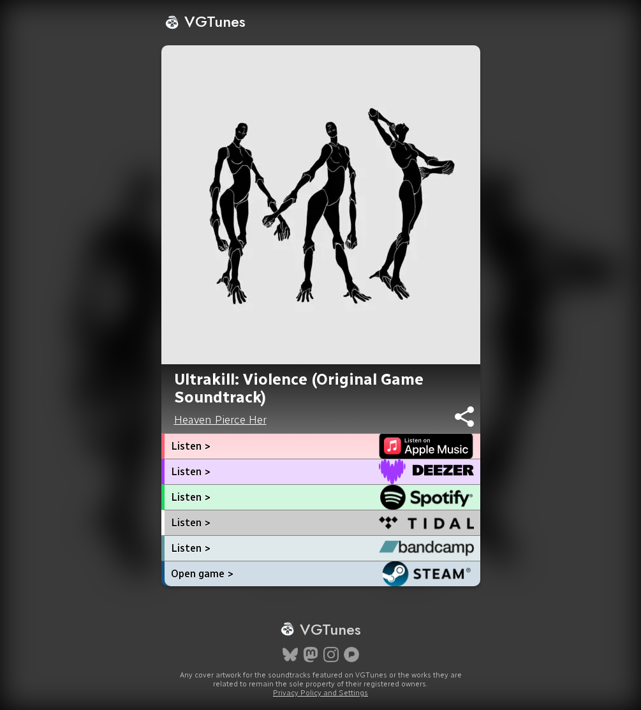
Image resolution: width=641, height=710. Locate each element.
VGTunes (205, 21)
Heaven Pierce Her (220, 420)
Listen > (190, 446)
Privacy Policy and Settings (320, 692)
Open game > (202, 574)
